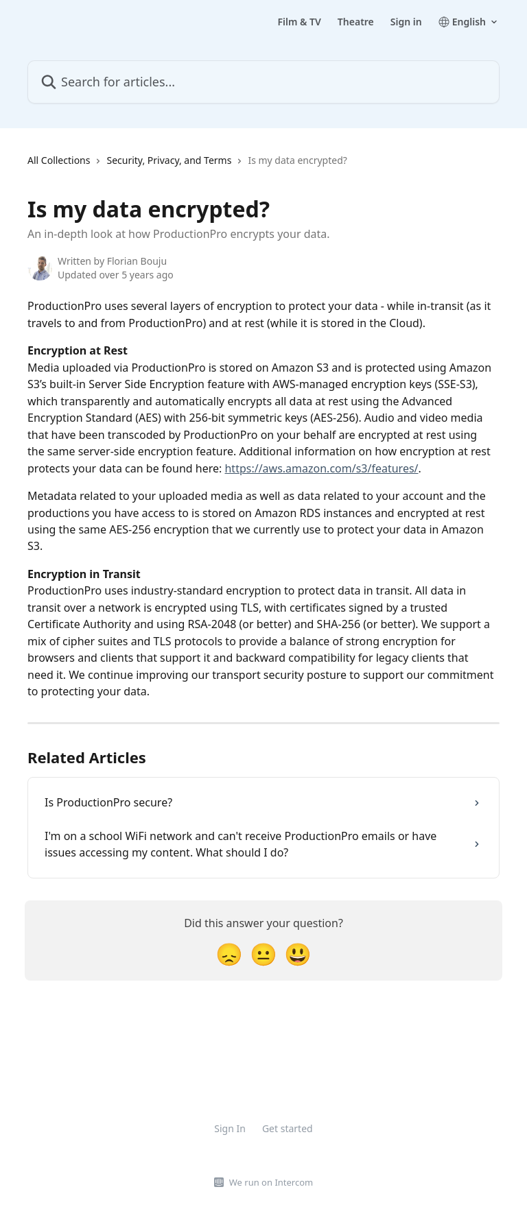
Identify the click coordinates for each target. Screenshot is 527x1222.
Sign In (230, 1128)
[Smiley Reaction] (298, 953)
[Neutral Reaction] (263, 953)
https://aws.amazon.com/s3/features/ (321, 468)
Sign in (406, 22)
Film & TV (298, 22)
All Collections (58, 160)
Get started (287, 1128)
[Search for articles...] (263, 82)
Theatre (356, 22)
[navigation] (187, 166)
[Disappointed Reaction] (229, 953)
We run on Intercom (271, 1182)
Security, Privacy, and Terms (168, 160)
